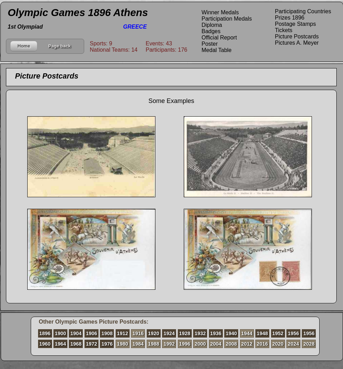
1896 (45, 333)
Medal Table (217, 50)
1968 (75, 344)
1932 (200, 333)
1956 (293, 333)
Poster (210, 44)
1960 (45, 344)
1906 (91, 333)
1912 (122, 333)
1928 (184, 333)
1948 (262, 333)
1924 (169, 333)
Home (23, 46)
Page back (59, 46)
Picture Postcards (297, 36)
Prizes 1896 (290, 18)
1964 (60, 344)
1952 (278, 333)
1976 (106, 344)
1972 (91, 344)
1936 (215, 333)
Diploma (212, 25)
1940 (231, 333)
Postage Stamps (295, 24)
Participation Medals (227, 19)
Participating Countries (303, 11)
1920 (153, 333)
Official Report (219, 37)
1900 (60, 333)
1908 (106, 333)
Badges (211, 31)
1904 (75, 333)
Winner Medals (220, 12)
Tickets (283, 30)
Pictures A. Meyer (297, 43)
